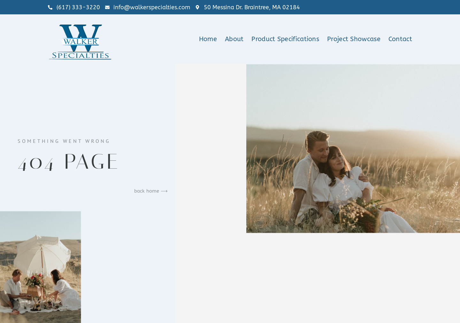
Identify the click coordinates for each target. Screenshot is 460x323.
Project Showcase (353, 39)
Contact (400, 39)
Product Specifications (285, 39)
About (234, 39)
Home (208, 39)
